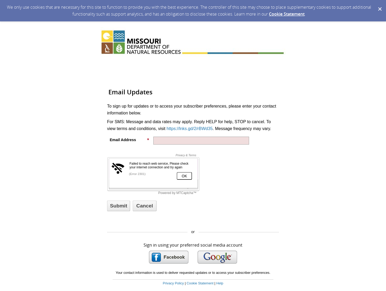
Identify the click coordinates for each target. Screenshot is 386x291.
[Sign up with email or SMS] (118, 206)
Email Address (129, 140)
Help (219, 283)
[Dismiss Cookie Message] (379, 5)
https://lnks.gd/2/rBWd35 (190, 128)
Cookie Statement (287, 14)
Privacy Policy (173, 283)
